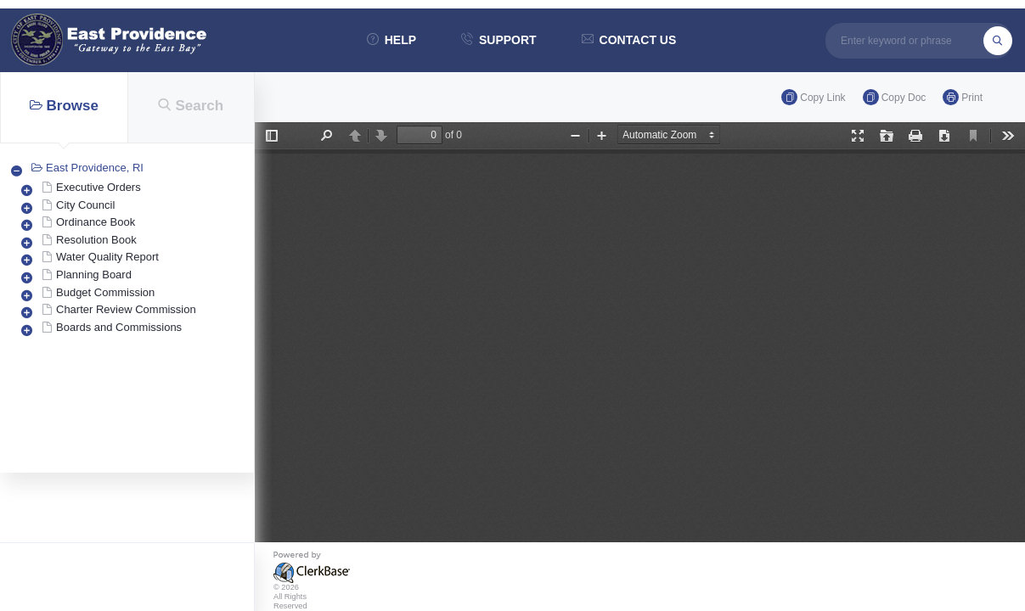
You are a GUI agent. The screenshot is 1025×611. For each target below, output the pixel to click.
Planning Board (94, 274)
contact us (629, 40)
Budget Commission (105, 292)
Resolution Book (96, 239)
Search (190, 106)
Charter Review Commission (126, 309)
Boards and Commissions (119, 327)
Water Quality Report (107, 256)
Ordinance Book (95, 222)
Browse (64, 106)
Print (963, 98)
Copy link (813, 98)
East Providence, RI (95, 167)
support (499, 40)
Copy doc (894, 98)
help (391, 40)
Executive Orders (98, 187)
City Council (85, 205)
